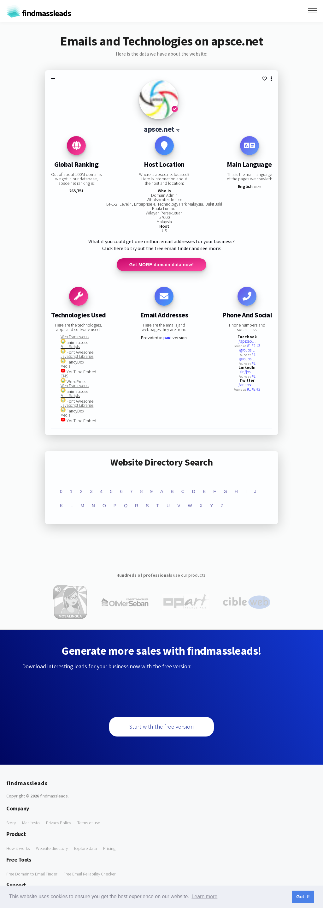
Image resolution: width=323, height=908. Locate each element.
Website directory (52, 848)
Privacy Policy (58, 823)
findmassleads (38, 13)
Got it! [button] (302, 896)
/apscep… (246, 341)
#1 (249, 345)
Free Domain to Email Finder (31, 874)
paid (167, 337)
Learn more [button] (204, 896)
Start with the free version (161, 726)
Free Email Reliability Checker (89, 874)
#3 (258, 345)
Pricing (109, 848)
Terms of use (88, 823)
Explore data (85, 848)
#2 (254, 345)
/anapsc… (247, 385)
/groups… (247, 350)
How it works (18, 848)
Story (11, 823)
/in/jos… (247, 372)
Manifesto (31, 823)
